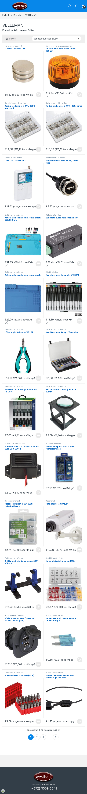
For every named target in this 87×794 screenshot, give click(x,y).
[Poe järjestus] (56, 38)
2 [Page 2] (37, 737)
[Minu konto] (76, 6)
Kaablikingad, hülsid (54, 558)
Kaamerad (50, 501)
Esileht (5, 15)
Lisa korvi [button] (38, 94)
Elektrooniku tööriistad (15, 215)
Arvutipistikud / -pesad (55, 158)
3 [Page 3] (43, 737)
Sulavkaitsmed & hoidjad (15, 103)
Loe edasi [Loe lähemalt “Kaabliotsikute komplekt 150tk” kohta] (79, 607)
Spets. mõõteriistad (13, 158)
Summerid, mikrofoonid (15, 444)
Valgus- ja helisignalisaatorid (58, 46)
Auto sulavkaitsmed (54, 615)
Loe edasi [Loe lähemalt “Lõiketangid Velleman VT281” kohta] (38, 378)
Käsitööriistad (52, 272)
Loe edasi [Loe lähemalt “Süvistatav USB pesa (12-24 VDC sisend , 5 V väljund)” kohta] (38, 664)
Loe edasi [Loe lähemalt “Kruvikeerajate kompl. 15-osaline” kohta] (79, 378)
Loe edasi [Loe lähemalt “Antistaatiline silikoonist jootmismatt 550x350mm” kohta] (38, 263)
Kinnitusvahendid (53, 444)
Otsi (69, 6)
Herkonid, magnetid (13, 46)
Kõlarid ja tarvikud (53, 215)
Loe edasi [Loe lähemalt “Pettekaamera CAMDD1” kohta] (79, 550)
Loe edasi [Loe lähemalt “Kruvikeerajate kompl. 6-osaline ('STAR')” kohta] (38, 435)
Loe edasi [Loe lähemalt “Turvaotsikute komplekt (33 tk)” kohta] (38, 721)
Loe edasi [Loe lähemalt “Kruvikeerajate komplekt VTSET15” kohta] (79, 321)
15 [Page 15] (56, 737)
